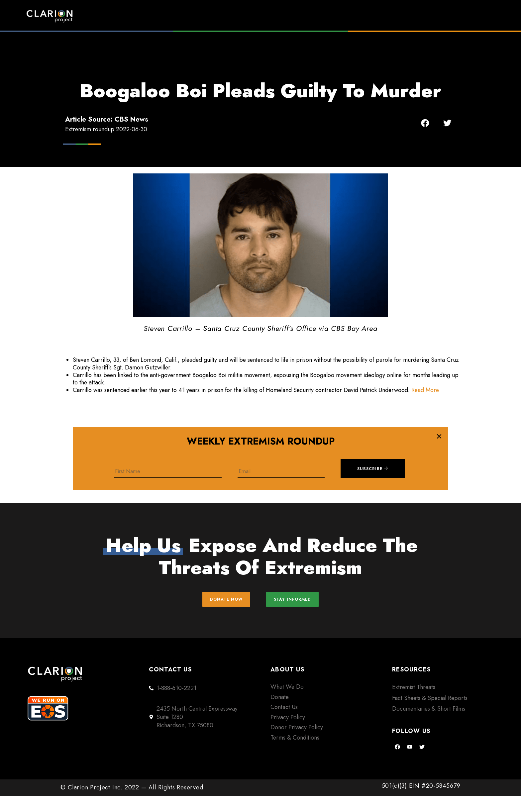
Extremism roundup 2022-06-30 (106, 129)
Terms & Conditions (294, 749)
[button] (425, 123)
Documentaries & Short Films (428, 720)
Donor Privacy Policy (296, 738)
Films (352, 16)
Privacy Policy (287, 728)
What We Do (287, 698)
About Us (406, 16)
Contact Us (284, 718)
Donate (463, 16)
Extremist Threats (413, 698)
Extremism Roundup (280, 16)
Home (209, 16)
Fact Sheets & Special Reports (430, 709)
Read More (425, 390)
